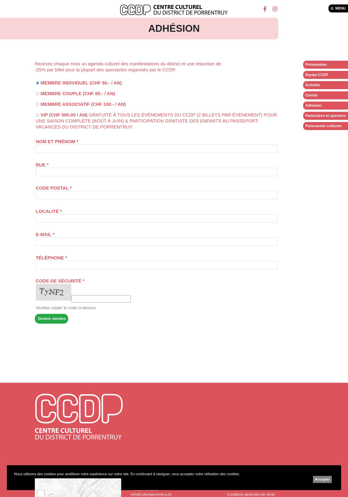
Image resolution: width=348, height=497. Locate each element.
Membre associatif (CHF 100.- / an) (81, 104)
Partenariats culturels (323, 126)
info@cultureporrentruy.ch (151, 494)
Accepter (322, 479)
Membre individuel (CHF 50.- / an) (79, 82)
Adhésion (313, 105)
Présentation (316, 64)
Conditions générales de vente (251, 494)
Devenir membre (51, 319)
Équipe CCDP (316, 75)
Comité (311, 95)
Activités (312, 85)
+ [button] (41, 493)
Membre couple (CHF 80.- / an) (75, 93)
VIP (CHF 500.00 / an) (156, 120)
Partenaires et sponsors (325, 116)
